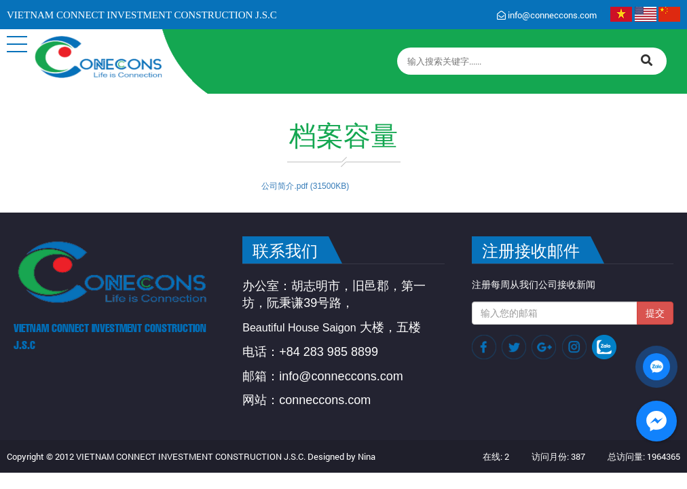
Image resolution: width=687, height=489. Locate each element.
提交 (655, 313)
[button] (17, 44)
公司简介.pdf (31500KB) (305, 186)
